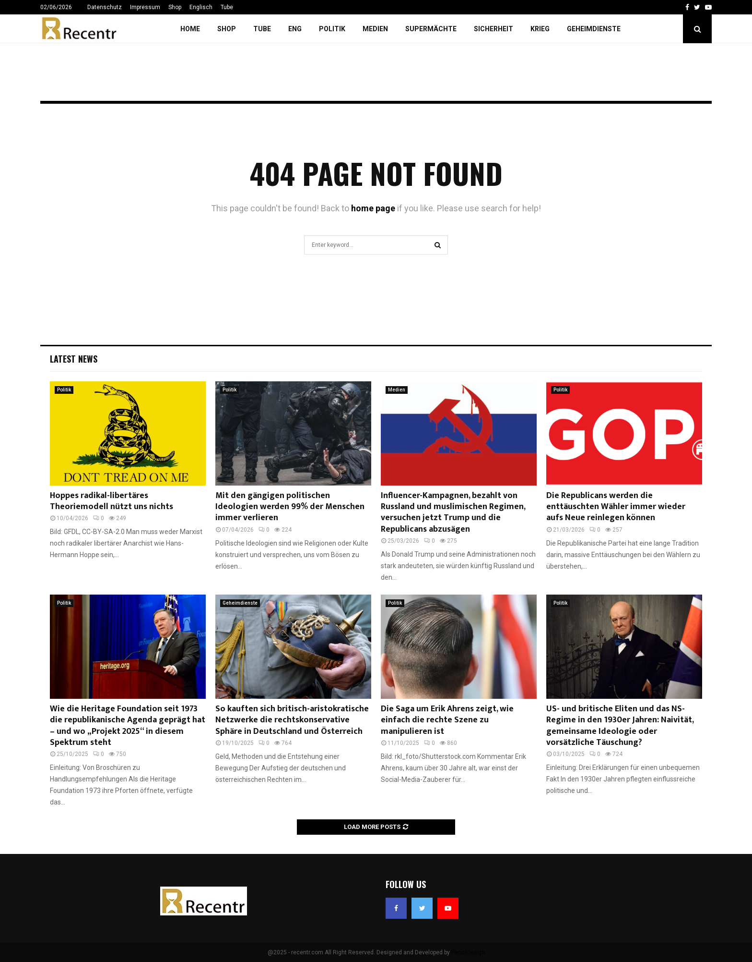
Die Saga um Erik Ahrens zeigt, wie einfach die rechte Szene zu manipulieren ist (447, 720)
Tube (227, 7)
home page (373, 208)
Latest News (73, 359)
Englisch (200, 7)
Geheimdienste (594, 29)
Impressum (145, 7)
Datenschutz (104, 7)
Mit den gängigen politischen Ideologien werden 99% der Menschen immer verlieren (289, 506)
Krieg (540, 29)
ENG (295, 29)
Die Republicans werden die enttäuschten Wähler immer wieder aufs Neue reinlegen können (615, 506)
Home (190, 29)
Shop (174, 7)
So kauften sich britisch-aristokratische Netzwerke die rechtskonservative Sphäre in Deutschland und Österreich (292, 720)
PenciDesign (468, 952)
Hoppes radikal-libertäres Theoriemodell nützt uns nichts (111, 501)
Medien (375, 29)
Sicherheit (493, 29)
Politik (332, 29)
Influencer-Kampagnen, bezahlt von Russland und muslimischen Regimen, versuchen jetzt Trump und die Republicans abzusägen (453, 512)
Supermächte (431, 29)
